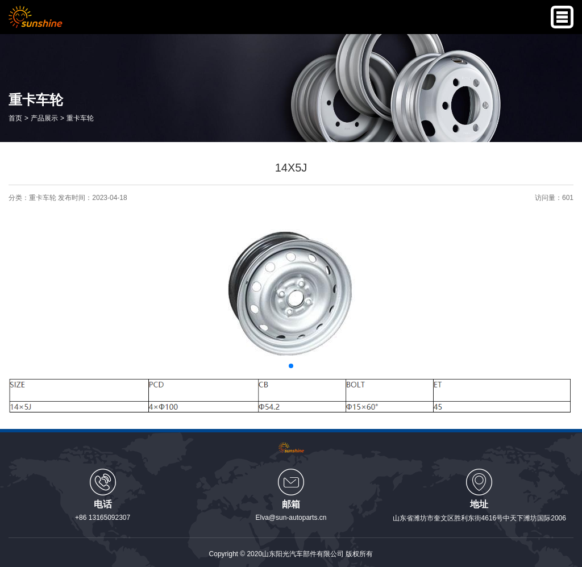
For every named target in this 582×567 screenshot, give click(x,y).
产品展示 (44, 118)
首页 (15, 118)
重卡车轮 (80, 118)
